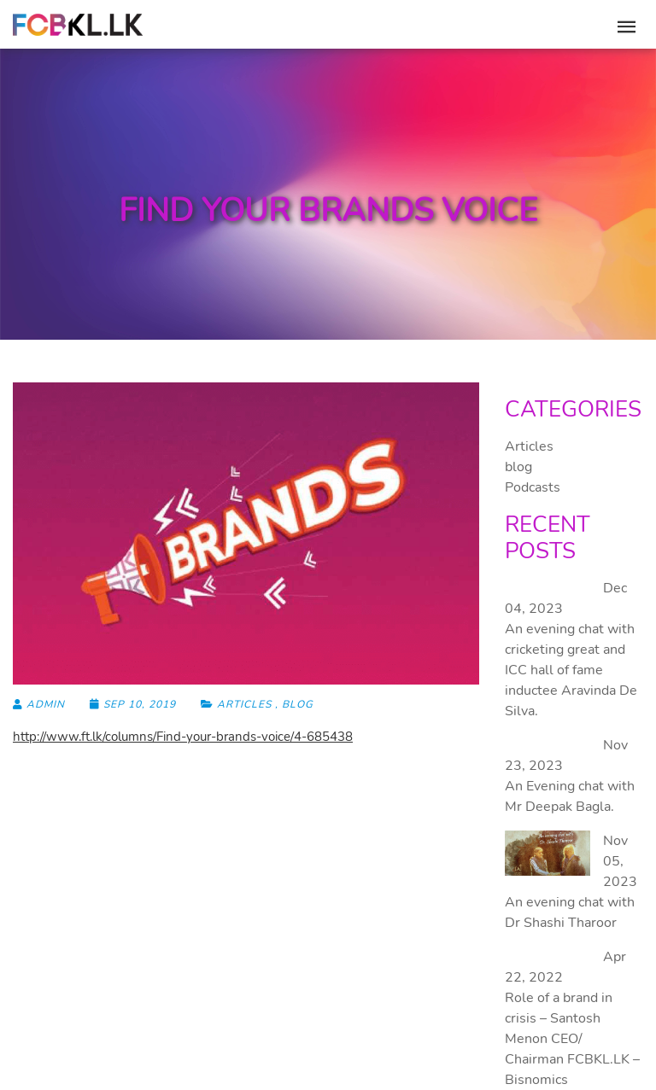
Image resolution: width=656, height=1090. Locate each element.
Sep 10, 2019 (134, 704)
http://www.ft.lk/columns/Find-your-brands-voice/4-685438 (183, 736)
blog (297, 704)
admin (39, 704)
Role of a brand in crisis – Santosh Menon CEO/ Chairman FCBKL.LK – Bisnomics (572, 1038)
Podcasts (532, 487)
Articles (244, 704)
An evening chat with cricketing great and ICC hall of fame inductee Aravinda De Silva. (571, 670)
